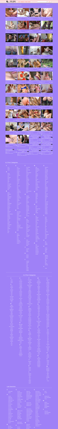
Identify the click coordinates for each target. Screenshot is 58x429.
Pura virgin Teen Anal (44, 55)
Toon (45, 210)
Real (38, 337)
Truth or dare (37, 426)
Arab (8, 160)
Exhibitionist (21, 334)
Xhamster (15, 31)
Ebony (21, 326)
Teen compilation (38, 414)
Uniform (46, 223)
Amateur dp (10, 377)
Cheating (36, 70)
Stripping (46, 187)
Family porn (19, 409)
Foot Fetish (28, 164)
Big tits (19, 32)
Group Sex (28, 193)
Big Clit (7, 121)
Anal (8, 156)
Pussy (36, 221)
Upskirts (46, 224)
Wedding (46, 238)
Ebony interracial (19, 403)
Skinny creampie (38, 379)
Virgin (46, 230)
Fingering (34, 32)
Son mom (36, 395)
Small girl (36, 383)
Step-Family (30, 262)
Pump (36, 220)
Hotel (30, 326)
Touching (46, 211)
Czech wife (19, 387)
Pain (36, 196)
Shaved (46, 155)
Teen (45, 202)
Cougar (21, 286)
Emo (17, 216)
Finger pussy (19, 412)
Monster (37, 164)
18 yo (19, 70)
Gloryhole (27, 186)
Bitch (36, 45)
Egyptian (18, 215)
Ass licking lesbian (11, 401)
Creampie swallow (20, 379)
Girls (29, 296)
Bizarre (9, 192)
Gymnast (29, 308)
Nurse (36, 181)
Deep (18, 197)
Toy (45, 213)
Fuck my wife (19, 420)
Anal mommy (10, 388)
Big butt (9, 415)
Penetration (37, 206)
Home (19, 1)
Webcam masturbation (46, 383)
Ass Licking (9, 166)
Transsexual (47, 214)
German (27, 181)
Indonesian (28, 221)
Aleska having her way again (22, 42)
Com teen (18, 378)
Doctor (21, 316)
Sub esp (36, 403)
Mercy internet (28, 407)
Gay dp (18, 425)
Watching (46, 235)
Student (46, 188)
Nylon (36, 182)
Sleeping (46, 167)
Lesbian (27, 247)
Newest (29, 1)
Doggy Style (19, 205)
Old (36, 187)
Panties (39, 311)
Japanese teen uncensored (28, 386)
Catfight (21, 266)
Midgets (37, 155)
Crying (18, 179)
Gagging (29, 288)
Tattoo (46, 198)
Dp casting (19, 397)
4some (12, 262)
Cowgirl (36, 83)
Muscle (39, 282)
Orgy (36, 191)
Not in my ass (28, 421)
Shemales (47, 270)
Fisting (30, 274)
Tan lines (36, 409)
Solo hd (36, 392)
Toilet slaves (37, 425)
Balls (8, 175)
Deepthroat (18, 198)
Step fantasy (37, 400)
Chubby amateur (19, 376)
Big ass (33, 45)
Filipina (30, 270)
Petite (36, 208)
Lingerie (27, 250)
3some (9, 148)
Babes (12, 285)
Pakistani (37, 197)
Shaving (46, 156)
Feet (27, 151)
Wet (45, 239)
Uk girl (45, 371)
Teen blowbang (37, 413)
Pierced (37, 209)
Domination (18, 206)
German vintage (19, 426)
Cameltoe (18, 148)
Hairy (27, 199)
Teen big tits (37, 412)
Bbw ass (9, 410)
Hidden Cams (30, 318)
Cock (17, 168)
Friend (30, 282)
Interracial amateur (29, 375)
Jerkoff (27, 231)
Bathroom (9, 178)
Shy (45, 160)
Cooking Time (8, 118)
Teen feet (36, 417)
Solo (45, 172)
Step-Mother (37, 167)
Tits (45, 207)
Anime (9, 158)
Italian (27, 225)
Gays (30, 292)
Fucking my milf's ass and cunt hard (23, 118)
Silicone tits (37, 376)
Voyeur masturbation (47, 377)
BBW (31, 45)
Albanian (8, 45)
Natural (37, 174)
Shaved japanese (38, 372)
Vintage (46, 229)
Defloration (20, 312)
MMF (36, 160)
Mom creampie (28, 412)
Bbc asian (9, 406)
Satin (45, 148)
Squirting (46, 183)
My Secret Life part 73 (44, 42)
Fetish (27, 155)
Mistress (37, 159)
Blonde (12, 32)
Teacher (48, 312)
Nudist (37, 178)
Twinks (46, 217)
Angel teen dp (10, 393)
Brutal (8, 207)
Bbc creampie (10, 407)
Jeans (27, 230)
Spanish (46, 175)
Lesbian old (28, 395)
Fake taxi (18, 408)
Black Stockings (48, 108)
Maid (36, 147)
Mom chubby (28, 411)
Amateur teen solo (11, 380)
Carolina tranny (19, 372)
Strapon (46, 185)
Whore (46, 240)
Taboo (46, 197)
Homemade (29, 322)
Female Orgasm (28, 152)
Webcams (46, 236)
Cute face (18, 384)
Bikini (8, 190)
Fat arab (18, 411)
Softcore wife (37, 388)
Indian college (28, 372)
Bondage (11, 310)
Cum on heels (19, 382)
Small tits (46, 168)
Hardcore (29, 314)
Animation (9, 157)
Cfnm (18, 156)
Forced (27, 167)
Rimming (38, 341)
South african (37, 396)
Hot (26, 212)
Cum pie (18, 383)
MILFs (49, 32)
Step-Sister (47, 274)
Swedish (46, 192)
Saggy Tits (46, 147)
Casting (18, 152)
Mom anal (27, 408)
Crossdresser (19, 177)
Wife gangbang (46, 386)
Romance (37, 230)
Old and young (38, 188)
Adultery (43, 45)
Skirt (45, 164)
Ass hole (9, 165)
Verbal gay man (46, 376)
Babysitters (9, 174)
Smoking (47, 282)
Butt (8, 212)
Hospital (27, 211)
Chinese (18, 160)
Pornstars (37, 213)
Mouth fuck (28, 416)
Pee (36, 205)
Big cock (10, 32)
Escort (18, 219)
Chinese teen (19, 375)
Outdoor (37, 192)
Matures (37, 151)
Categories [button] (23, 1)
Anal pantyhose (10, 389)
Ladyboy (27, 242)
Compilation (19, 171)
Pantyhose (37, 200)
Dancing (18, 193)
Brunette (23, 32)
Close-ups (12, 83)
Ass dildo (9, 398)
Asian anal (10, 394)
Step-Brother (9, 204)
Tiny (45, 205)
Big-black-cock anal (11, 419)
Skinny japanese (37, 380)
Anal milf (9, 385)
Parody (39, 315)
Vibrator (48, 340)
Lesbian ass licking (29, 390)
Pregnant (37, 216)
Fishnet (22, 45)
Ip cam (27, 379)
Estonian (31, 32)
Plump (37, 212)
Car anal (18, 371)
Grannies (27, 190)
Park (36, 201)
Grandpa (27, 189)
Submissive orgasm (38, 404)
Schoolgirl (47, 262)
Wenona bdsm (46, 383)
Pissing (37, 210)
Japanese (29, 341)
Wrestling (46, 244)
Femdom (12, 70)
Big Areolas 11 (43, 93)
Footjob (30, 278)
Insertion (27, 222)
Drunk (18, 209)
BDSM (45, 45)
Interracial (27, 224)
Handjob (27, 200)
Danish (18, 194)
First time (27, 160)
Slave (48, 278)
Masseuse (37, 148)
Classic (18, 163)
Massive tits (28, 404)
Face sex (18, 407)
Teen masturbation (38, 418)
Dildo (17, 202)
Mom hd (27, 413)
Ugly (48, 334)
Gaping (27, 178)
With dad (45, 387)
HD (35, 32)
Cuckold (18, 180)
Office (36, 186)
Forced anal (19, 417)
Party (36, 204)
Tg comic (36, 422)
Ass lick (9, 400)
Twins (46, 218)
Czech (18, 188)
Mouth (36, 168)
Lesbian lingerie (28, 394)
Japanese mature (29, 384)
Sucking (46, 189)
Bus (11, 322)
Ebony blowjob (19, 402)
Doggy (48, 83)
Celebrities (18, 155)
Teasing (46, 201)
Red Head (37, 226)
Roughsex (38, 345)
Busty (8, 211)
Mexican (38, 266)
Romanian (37, 231)
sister (6, 55)
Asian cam (10, 397)
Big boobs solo (10, 414)
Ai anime (9, 376)
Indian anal (28, 371)
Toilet (46, 209)
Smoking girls (37, 387)
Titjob (46, 206)
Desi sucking (19, 393)
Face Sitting (28, 147)
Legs (27, 246)
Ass (21, 121)
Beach (9, 182)
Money (37, 163)
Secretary (46, 151)
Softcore (46, 171)
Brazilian (11, 314)
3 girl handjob (10, 371)
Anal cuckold (10, 381)
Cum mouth (19, 380)
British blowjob (10, 427)
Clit (17, 164)
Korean (27, 237)
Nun (38, 292)
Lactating (27, 241)
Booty (8, 199)
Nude (36, 177)
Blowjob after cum (11, 422)
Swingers (46, 193)
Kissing (30, 347)
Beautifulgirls (47, 121)
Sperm (46, 177)
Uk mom (45, 372)
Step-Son (47, 286)
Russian (37, 234)
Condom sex (19, 172)
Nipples (39, 288)
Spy (45, 180)
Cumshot (18, 184)
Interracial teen (28, 378)
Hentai (27, 204)
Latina (27, 245)
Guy (27, 194)
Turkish (46, 215)
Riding (37, 227)
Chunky (21, 274)
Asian (8, 161)
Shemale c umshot (38, 374)
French (27, 168)
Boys (8, 200)
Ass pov (9, 402)
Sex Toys (47, 266)
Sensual (46, 152)
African (9, 153)
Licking (27, 249)
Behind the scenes (11, 411)
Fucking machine (28, 171)
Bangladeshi (9, 176)
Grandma (29, 300)
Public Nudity (38, 218)
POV (36, 214)
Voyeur (48, 344)
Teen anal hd (37, 410)
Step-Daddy (21, 304)
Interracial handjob (29, 376)
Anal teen (9, 392)
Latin (27, 243)
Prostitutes (37, 217)
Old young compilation (28, 425)
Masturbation (39, 262)
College (21, 282)
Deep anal (18, 392)
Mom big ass (28, 409)
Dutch (18, 210)
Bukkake (9, 208)
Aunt (8, 169)
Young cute (46, 391)
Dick (17, 201)
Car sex (21, 262)
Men (36, 152)
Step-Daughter (20, 308)
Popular (26, 1)
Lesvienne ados (28, 398)
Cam (17, 147)
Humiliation (13, 45)
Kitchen (27, 236)
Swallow (46, 191)
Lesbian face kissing (29, 391)
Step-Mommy (39, 274)
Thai (47, 316)
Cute (17, 187)
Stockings (46, 184)
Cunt (17, 185)
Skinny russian (37, 382)
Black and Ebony (10, 194)
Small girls (37, 384)
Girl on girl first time (20, 427)
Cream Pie (18, 176)
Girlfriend (27, 182)
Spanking (46, 176)
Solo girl (36, 391)
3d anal (9, 372)
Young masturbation (47, 392)
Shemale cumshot (38, 375)
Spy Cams (46, 181)
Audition (11, 280)
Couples (18, 175)
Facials (27, 148)
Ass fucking (9, 164)
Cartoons (18, 151)
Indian (27, 220)
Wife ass (45, 385)
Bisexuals (9, 191)
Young (46, 248)
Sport (46, 179)
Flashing (27, 163)
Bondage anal (10, 426)
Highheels (27, 207)
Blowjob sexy (10, 424)
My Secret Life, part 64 (21, 55)
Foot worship (19, 416)
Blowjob (9, 196)
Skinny (46, 163)
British (8, 203)
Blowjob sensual (10, 423)
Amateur (8, 32)
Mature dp (27, 405)
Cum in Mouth (19, 183)
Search (49, 1)
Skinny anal (37, 378)
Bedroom (9, 184)
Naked (37, 173)
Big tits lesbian (10, 418)
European (18, 220)
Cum (17, 181)
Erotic (21, 330)
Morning (39, 278)
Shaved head (37, 371)
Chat (20, 270)
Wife (45, 242)
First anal (18, 413)
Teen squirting (37, 421)
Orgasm (37, 190)
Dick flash (18, 394)
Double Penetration (20, 207)
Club (17, 167)
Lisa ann (27, 399)
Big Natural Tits (24, 70)
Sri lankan (36, 399)
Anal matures (10, 384)
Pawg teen (28, 428)
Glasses (27, 185)
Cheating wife (19, 374)
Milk (38, 270)
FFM (27, 156)
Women (46, 243)
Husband (27, 216)
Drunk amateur (19, 398)
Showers (46, 159)
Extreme (18, 223)
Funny (27, 172)
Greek (30, 304)
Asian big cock (10, 396)
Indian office (28, 374)
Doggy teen (19, 396)
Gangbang (24, 45)
